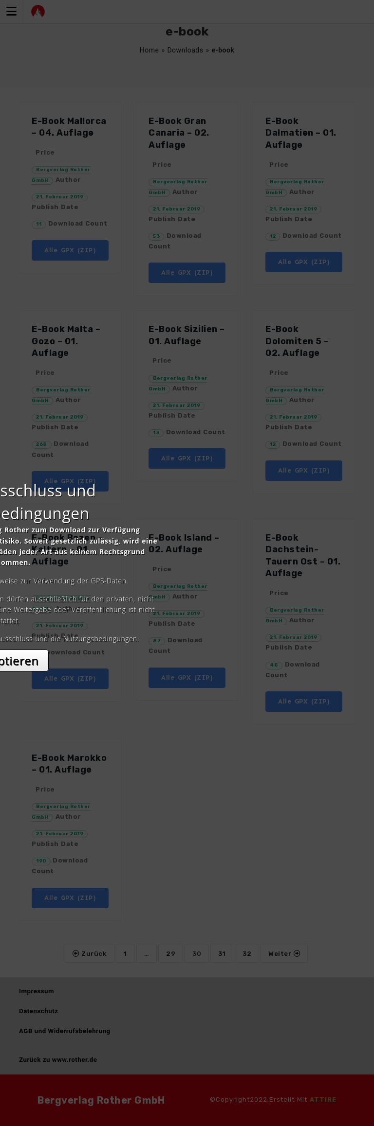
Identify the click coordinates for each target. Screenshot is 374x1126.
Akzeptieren (187, 649)
